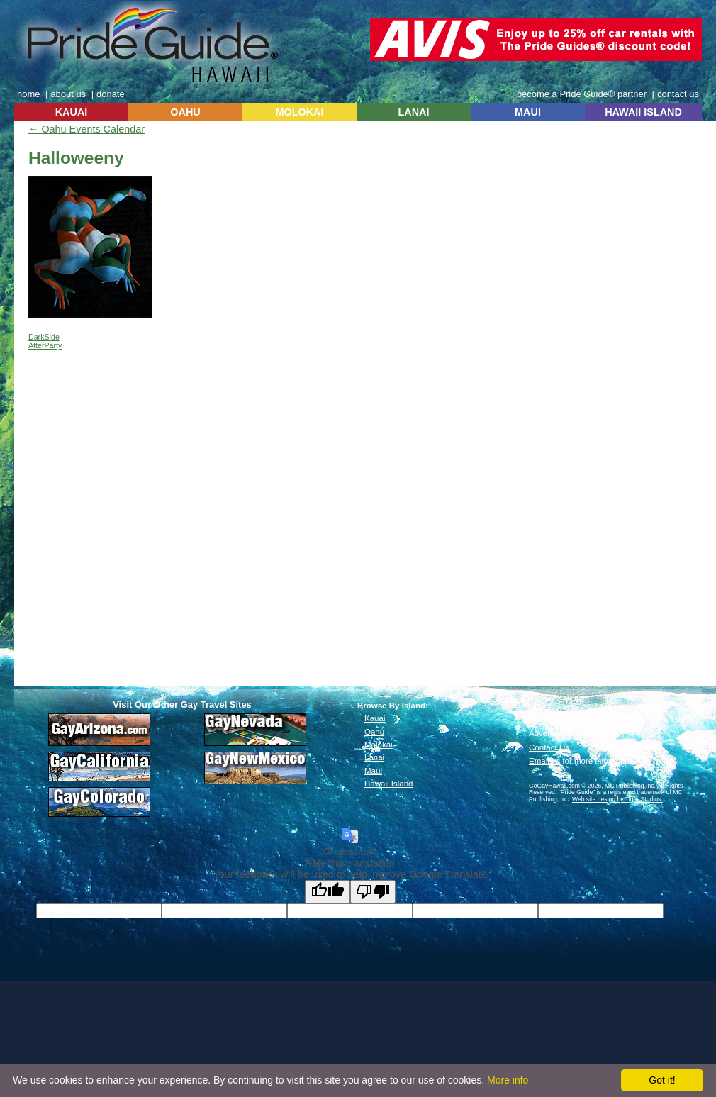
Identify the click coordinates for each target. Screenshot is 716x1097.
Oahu (374, 732)
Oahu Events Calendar (86, 129)
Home (540, 705)
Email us (544, 761)
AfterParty (45, 345)
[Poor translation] (373, 891)
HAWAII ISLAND (643, 112)
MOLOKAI (300, 112)
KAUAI (71, 112)
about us (68, 94)
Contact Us (549, 747)
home (28, 94)
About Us (545, 719)
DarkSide (44, 337)
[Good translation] (327, 891)
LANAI (414, 112)
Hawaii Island (388, 783)
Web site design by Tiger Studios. (617, 799)
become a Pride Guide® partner (582, 94)
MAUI (528, 112)
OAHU (185, 112)
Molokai (378, 744)
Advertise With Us (561, 733)
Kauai (374, 718)
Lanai (374, 757)
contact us (678, 94)
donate (110, 94)
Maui (373, 771)
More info (507, 1080)
